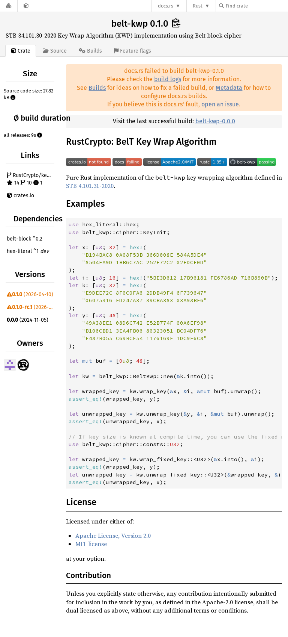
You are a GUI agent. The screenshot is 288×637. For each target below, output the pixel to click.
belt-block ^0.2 (24, 239)
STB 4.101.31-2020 (90, 186)
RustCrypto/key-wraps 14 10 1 (31, 179)
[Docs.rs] (8, 6)
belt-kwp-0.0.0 (215, 121)
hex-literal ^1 (28, 251)
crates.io (20, 195)
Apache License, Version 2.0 (113, 535)
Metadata (229, 87)
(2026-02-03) (31, 307)
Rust (197, 6)
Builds (97, 87)
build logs (167, 79)
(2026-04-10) (30, 294)
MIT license (91, 544)
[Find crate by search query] (256, 6)
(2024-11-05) (27, 320)
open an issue (220, 104)
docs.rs (165, 6)
